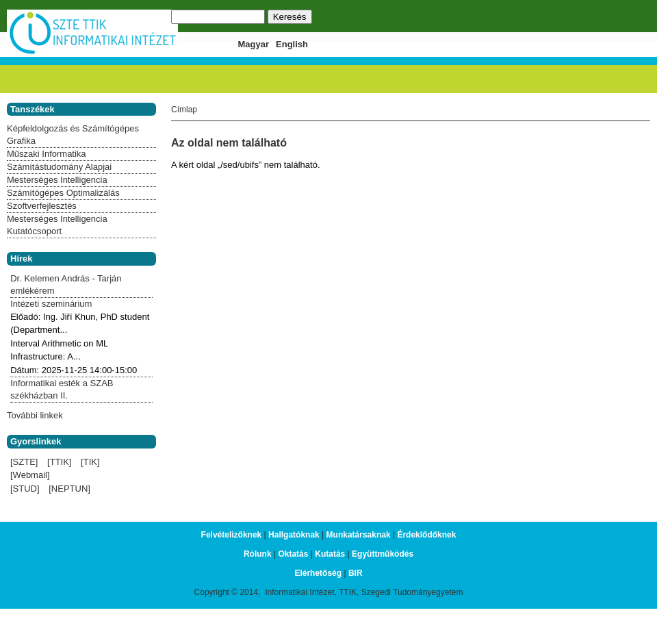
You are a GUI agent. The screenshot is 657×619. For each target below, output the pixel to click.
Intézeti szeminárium (51, 304)
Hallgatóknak (294, 535)
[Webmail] (30, 475)
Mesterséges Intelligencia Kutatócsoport (57, 225)
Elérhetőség (318, 573)
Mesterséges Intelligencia (57, 180)
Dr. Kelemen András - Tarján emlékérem (65, 284)
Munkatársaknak (358, 535)
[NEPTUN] (69, 488)
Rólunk (258, 554)
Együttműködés (382, 554)
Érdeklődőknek (426, 535)
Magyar (254, 44)
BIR (355, 573)
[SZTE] (24, 462)
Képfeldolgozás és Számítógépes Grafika (73, 134)
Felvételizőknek (231, 535)
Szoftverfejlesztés (42, 206)
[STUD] (25, 488)
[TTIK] (59, 462)
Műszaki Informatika (46, 154)
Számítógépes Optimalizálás (63, 193)
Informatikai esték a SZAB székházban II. (61, 389)
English (292, 44)
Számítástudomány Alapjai (59, 167)
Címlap (184, 109)
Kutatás (330, 554)
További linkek (35, 415)
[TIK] (90, 462)
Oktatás (293, 554)
